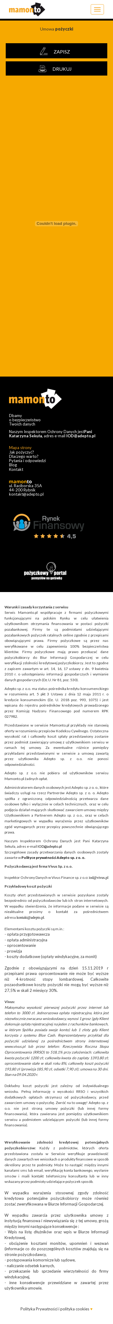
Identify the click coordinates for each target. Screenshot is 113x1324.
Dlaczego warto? (24, 456)
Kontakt (16, 469)
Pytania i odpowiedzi (27, 460)
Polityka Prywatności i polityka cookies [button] (55, 1308)
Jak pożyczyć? (21, 452)
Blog (13, 464)
